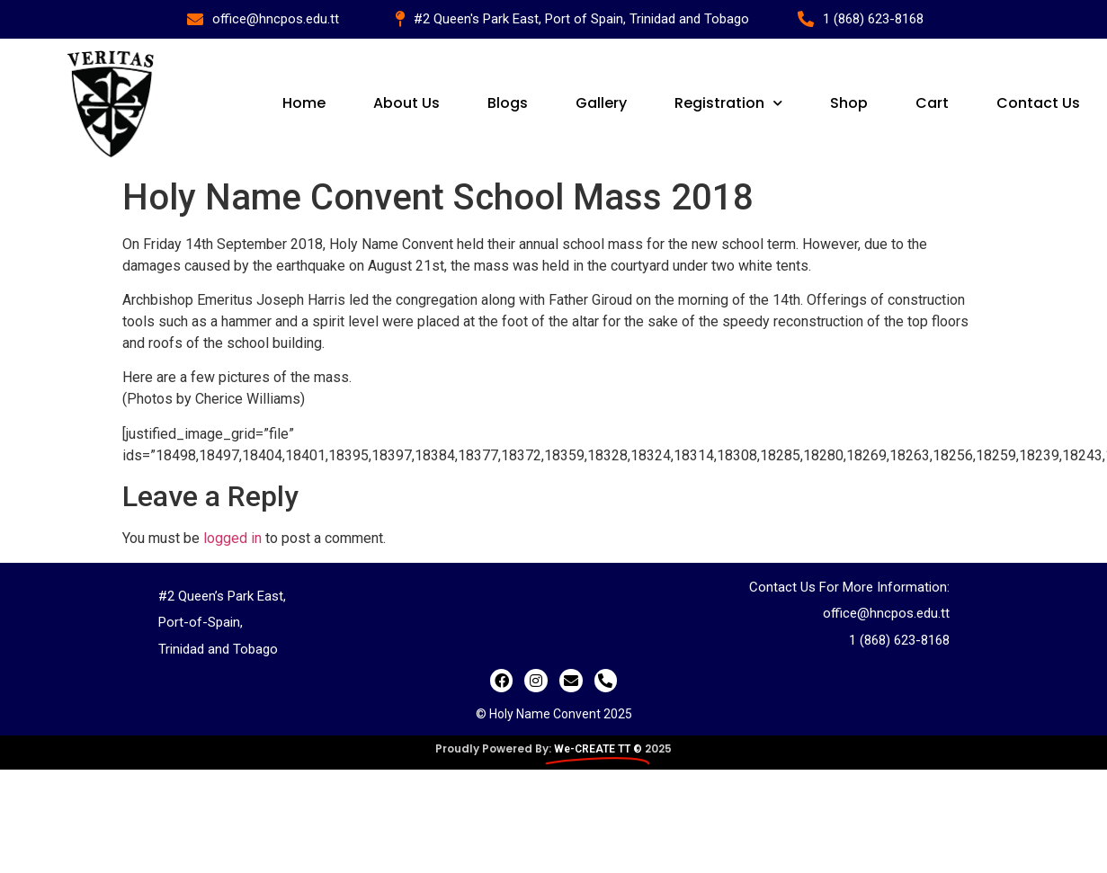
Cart (932, 103)
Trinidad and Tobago (218, 649)
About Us (408, 103)
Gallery (602, 103)
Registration (729, 103)
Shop (850, 103)
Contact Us (1038, 103)
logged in (232, 538)
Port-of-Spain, (200, 622)
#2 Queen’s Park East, (222, 596)
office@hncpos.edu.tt (886, 613)
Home (305, 103)
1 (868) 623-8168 (899, 640)
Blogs (509, 103)
